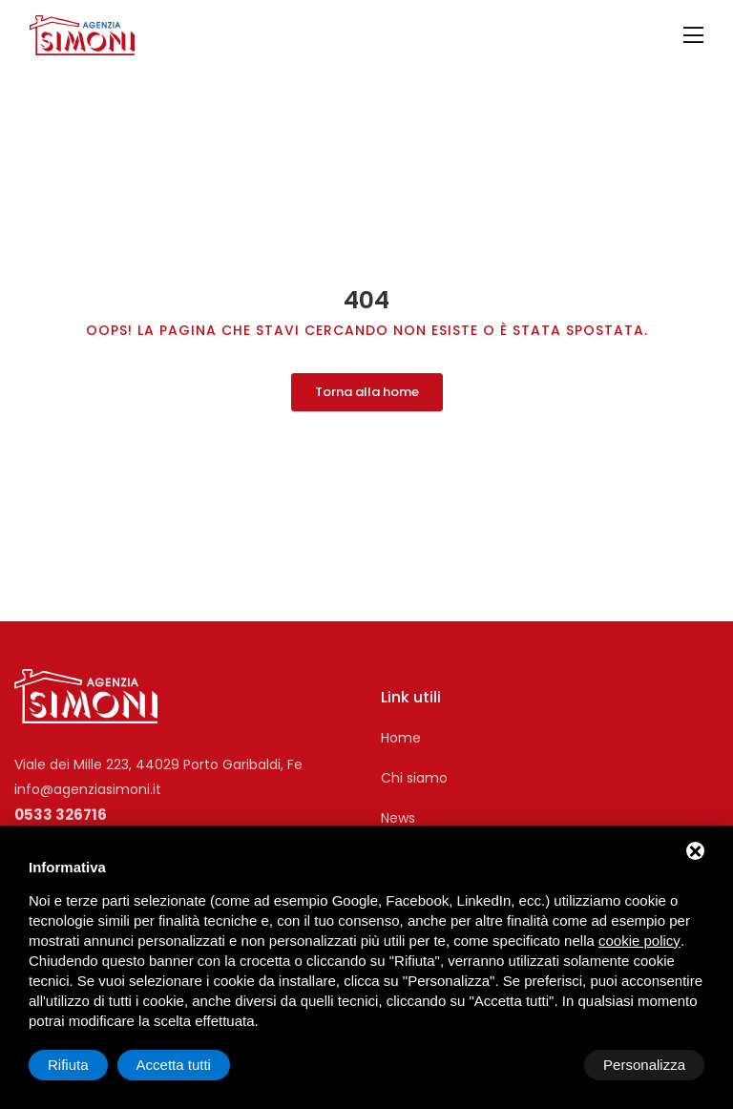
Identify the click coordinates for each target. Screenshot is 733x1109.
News (398, 811)
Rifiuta (542, 1065)
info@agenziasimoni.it (87, 782)
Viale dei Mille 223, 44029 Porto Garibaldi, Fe (158, 757)
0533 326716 (60, 808)
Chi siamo (414, 771)
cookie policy (639, 940)
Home (401, 731)
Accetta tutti (648, 1065)
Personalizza (89, 1065)
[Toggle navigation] (693, 36)
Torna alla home (367, 384)
